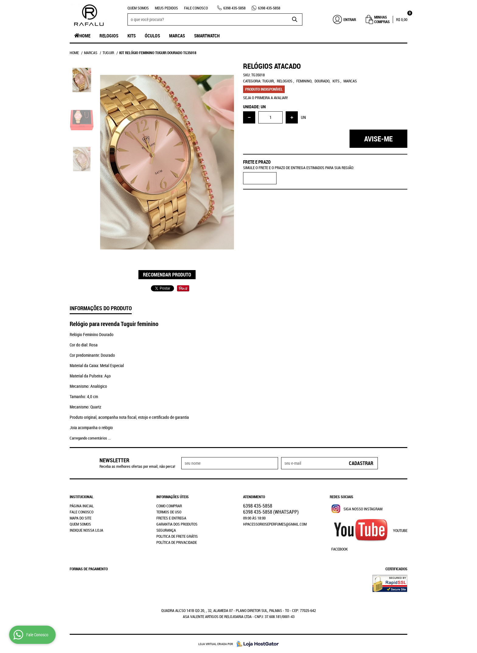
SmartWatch (207, 36)
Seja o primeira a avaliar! (265, 97)
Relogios (108, 36)
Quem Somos (138, 8)
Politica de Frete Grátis (177, 536)
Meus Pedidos (166, 8)
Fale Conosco (196, 8)
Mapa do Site (80, 518)
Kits (131, 36)
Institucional (81, 496)
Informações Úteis (172, 496)
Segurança (166, 530)
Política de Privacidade (176, 542)
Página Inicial (82, 506)
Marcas (177, 36)
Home (84, 36)
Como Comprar (169, 506)
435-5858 (234, 8)
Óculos (152, 36)
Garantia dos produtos (176, 524)
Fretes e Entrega (171, 518)
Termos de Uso (168, 512)
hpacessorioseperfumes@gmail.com (275, 524)
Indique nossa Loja (86, 530)
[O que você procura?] (294, 19)
